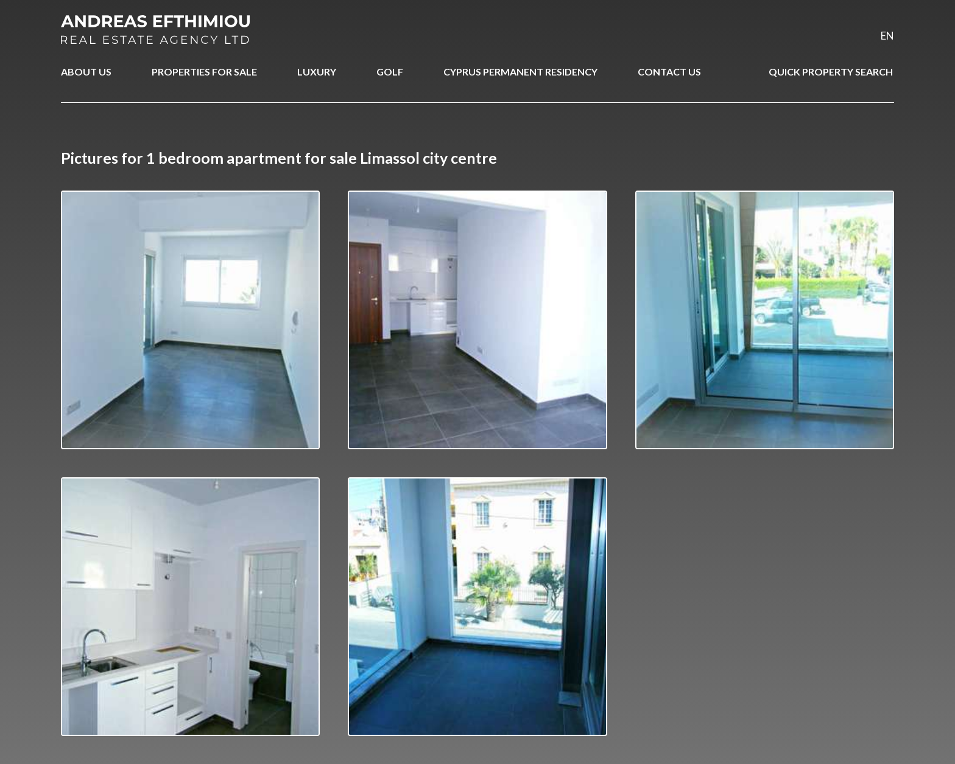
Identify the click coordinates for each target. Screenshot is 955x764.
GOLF (389, 71)
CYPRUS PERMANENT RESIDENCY (520, 71)
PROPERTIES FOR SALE (204, 71)
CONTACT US (669, 71)
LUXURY (316, 71)
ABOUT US (86, 71)
